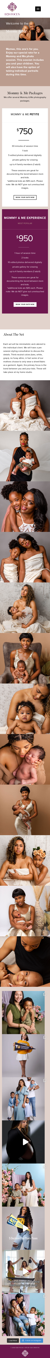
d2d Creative (34, 1347)
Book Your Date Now (25, 197)
